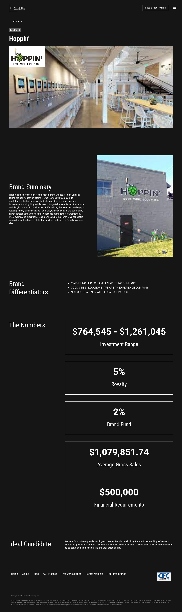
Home (14, 574)
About (25, 574)
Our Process (50, 574)
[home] (17, 8)
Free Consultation (71, 574)
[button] (175, 8)
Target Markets (94, 574)
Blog (36, 574)
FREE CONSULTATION (155, 8)
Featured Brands (116, 574)
